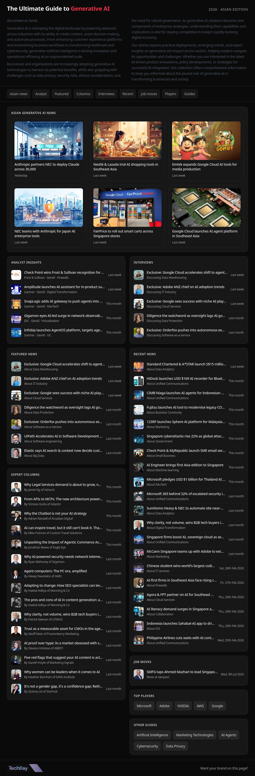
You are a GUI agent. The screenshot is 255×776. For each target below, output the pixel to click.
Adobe (164, 705)
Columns (83, 93)
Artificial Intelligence (152, 735)
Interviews (106, 93)
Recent (128, 93)
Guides (189, 93)
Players (170, 93)
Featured (61, 93)
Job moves (149, 93)
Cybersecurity (147, 746)
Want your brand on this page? (224, 768)
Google (217, 705)
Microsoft (144, 705)
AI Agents (228, 735)
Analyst (41, 93)
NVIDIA (183, 705)
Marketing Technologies (194, 735)
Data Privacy (175, 746)
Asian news (18, 93)
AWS (200, 705)
